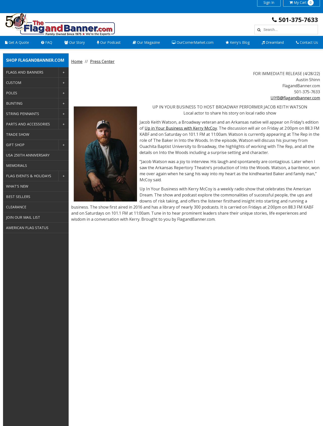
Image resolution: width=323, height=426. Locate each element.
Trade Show (17, 134)
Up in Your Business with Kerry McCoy (181, 128)
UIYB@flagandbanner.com (295, 98)
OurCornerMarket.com (192, 42)
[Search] (258, 29)
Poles (11, 93)
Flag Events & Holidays (28, 175)
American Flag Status (27, 227)
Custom (13, 82)
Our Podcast (109, 42)
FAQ (46, 42)
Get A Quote (17, 42)
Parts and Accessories (28, 124)
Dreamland (273, 42)
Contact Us (307, 42)
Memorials (16, 165)
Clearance (16, 207)
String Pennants (22, 113)
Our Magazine (146, 42)
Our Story (74, 42)
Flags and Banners (24, 72)
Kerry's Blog (238, 42)
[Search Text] (290, 29)
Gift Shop (15, 144)
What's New (17, 186)
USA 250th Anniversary (27, 155)
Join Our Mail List (23, 217)
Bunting (14, 103)
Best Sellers (18, 196)
